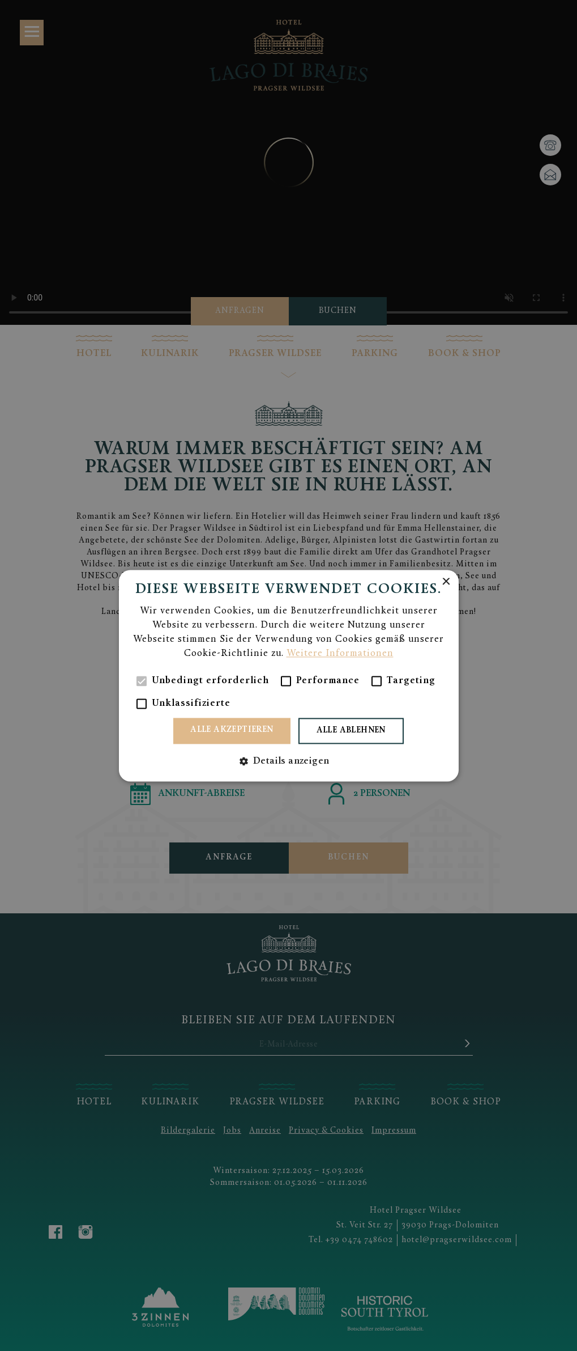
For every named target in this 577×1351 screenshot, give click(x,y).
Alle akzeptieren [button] (231, 730)
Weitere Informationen (340, 653)
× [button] (446, 582)
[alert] (288, 675)
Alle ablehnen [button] (351, 730)
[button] (289, 761)
